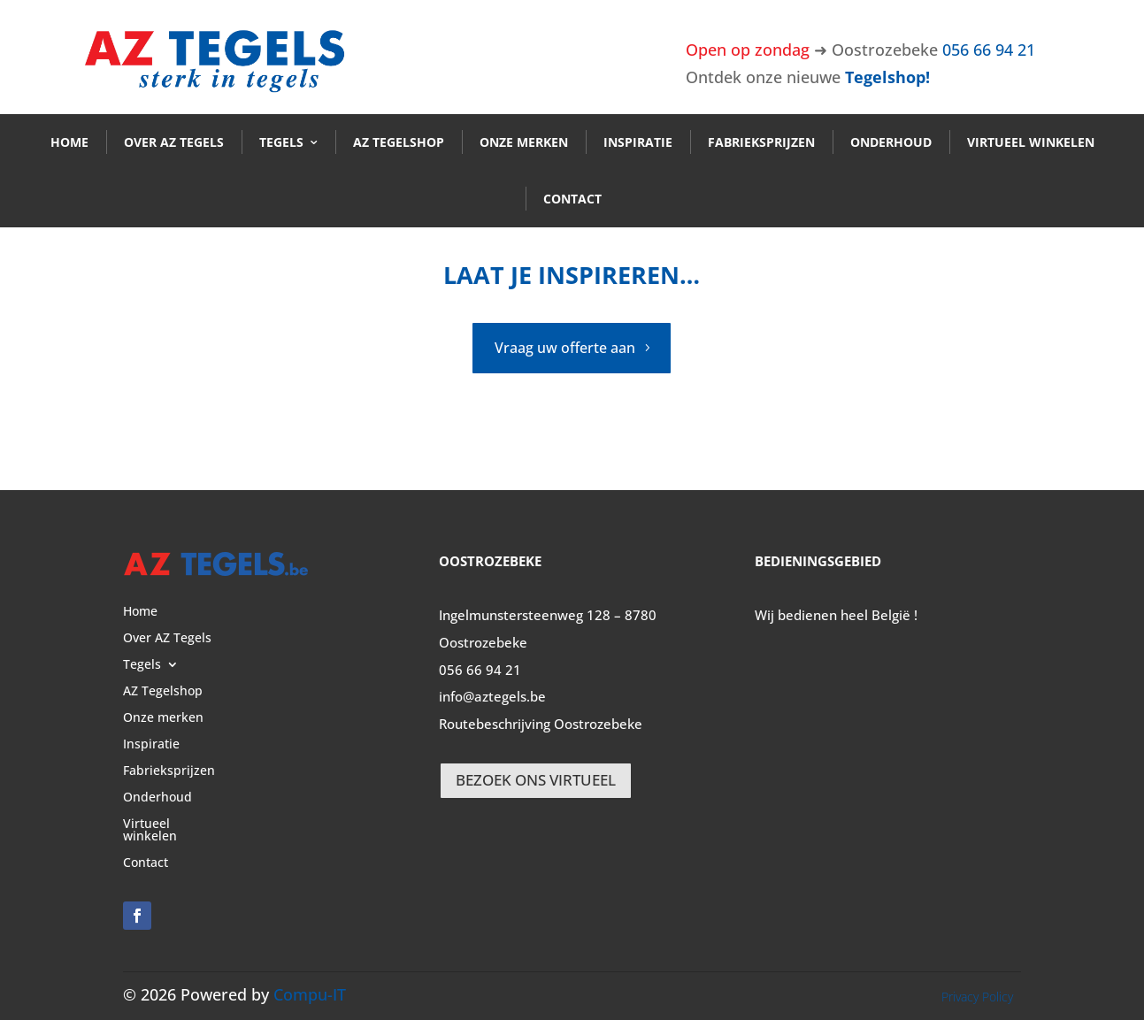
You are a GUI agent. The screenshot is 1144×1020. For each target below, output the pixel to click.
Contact (572, 198)
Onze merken (524, 142)
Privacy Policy (977, 996)
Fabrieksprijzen (761, 142)
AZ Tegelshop (398, 142)
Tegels (281, 142)
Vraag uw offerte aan (565, 347)
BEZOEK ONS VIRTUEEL (536, 780)
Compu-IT (309, 994)
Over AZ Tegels (174, 142)
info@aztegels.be (492, 696)
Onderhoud (891, 142)
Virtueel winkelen (1030, 142)
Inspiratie (637, 142)
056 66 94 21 (988, 49)
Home (69, 142)
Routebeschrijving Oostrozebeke (540, 723)
